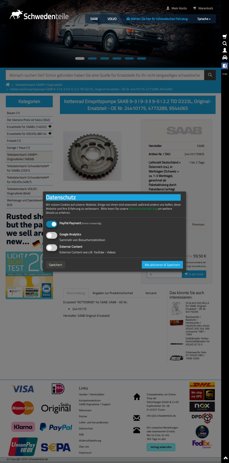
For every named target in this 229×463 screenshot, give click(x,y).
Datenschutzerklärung (143, 208)
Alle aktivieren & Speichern (162, 264)
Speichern (55, 264)
